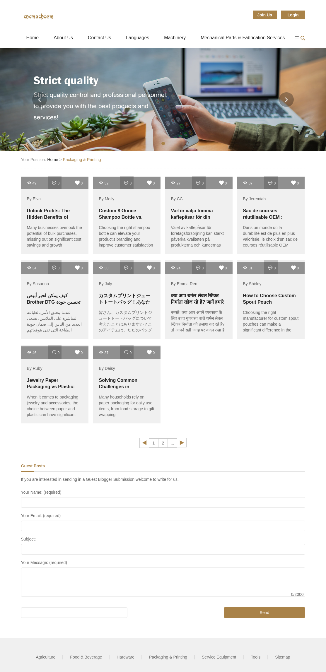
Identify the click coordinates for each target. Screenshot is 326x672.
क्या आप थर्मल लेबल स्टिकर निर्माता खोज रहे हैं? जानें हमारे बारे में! (197, 302)
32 (103, 182)
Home (32, 37)
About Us (63, 37)
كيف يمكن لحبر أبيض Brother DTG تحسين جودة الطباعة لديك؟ (54, 302)
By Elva (34, 198)
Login (292, 15)
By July (105, 283)
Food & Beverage (86, 657)
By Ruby (34, 368)
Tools (256, 657)
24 (175, 267)
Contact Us (99, 37)
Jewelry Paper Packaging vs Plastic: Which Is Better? (51, 387)
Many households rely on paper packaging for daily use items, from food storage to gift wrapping (126, 406)
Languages (137, 37)
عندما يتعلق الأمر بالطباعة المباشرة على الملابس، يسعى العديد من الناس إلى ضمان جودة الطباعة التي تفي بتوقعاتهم (54, 321)
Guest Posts (33, 466)
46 (32, 352)
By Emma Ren (184, 283)
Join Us (264, 15)
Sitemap (282, 657)
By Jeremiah (254, 198)
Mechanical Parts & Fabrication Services (243, 37)
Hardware (125, 657)
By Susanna (38, 283)
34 (32, 267)
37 (247, 182)
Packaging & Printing (82, 159)
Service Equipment (219, 657)
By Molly (106, 198)
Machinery (175, 37)
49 (32, 182)
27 (175, 182)
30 (103, 267)
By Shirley (252, 283)
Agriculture (45, 657)
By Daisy (107, 368)
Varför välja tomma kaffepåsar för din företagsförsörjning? (194, 217)
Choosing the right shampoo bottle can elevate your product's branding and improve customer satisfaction (126, 236)
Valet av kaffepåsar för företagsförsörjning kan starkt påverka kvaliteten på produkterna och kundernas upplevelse (197, 239)
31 (247, 267)
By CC (176, 198)
